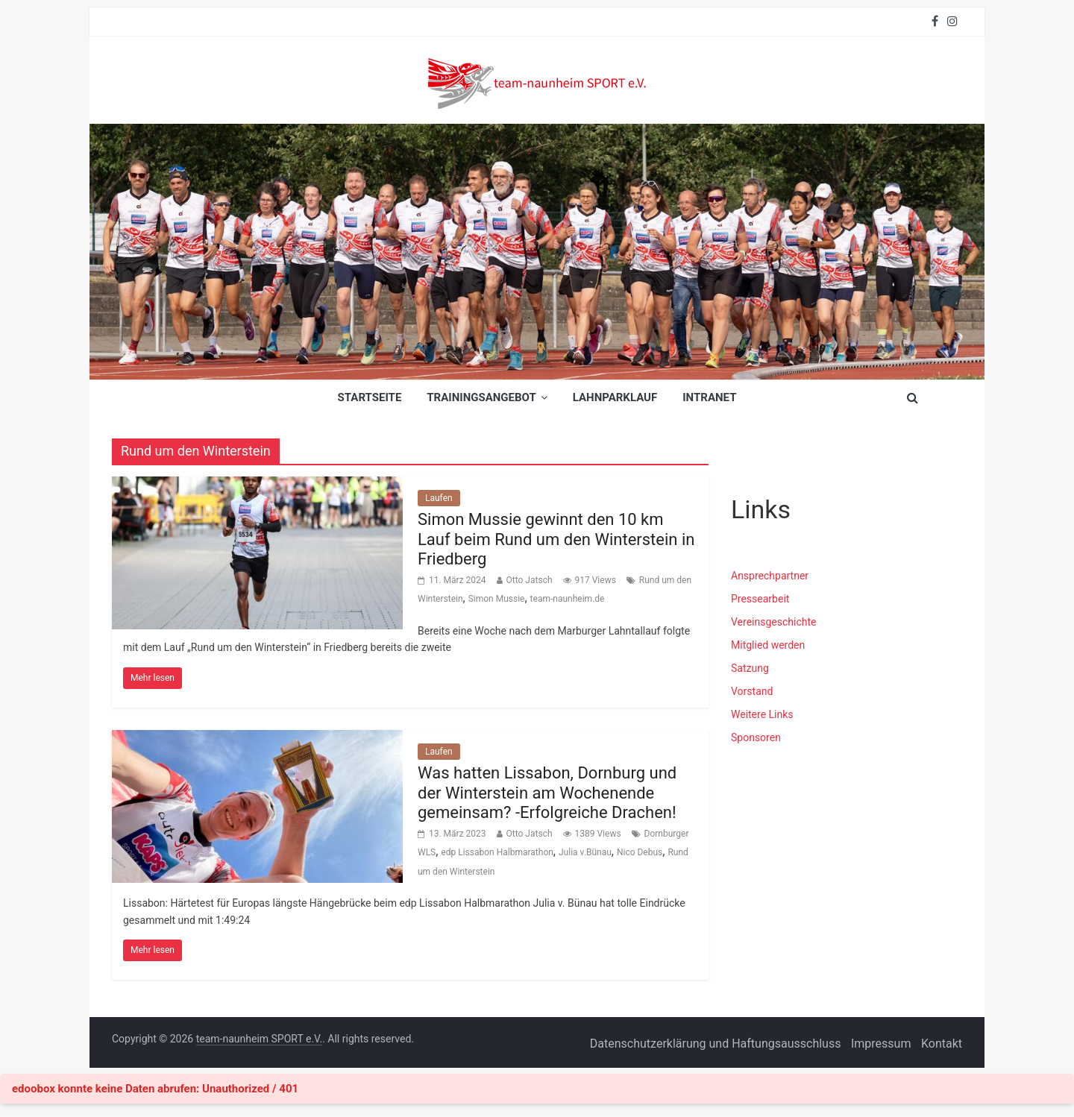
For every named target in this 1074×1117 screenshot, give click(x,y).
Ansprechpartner (769, 576)
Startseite (370, 397)
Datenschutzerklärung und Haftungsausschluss (715, 1043)
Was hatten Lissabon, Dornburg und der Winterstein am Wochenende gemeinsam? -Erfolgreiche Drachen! (547, 793)
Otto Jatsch (529, 580)
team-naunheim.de (567, 599)
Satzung (750, 668)
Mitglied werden (768, 645)
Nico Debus (639, 852)
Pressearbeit (760, 599)
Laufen (439, 498)
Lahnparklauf (615, 397)
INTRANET (709, 397)
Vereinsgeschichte (773, 622)
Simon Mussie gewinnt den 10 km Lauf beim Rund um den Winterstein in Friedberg (556, 539)
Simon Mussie (496, 599)
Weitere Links (762, 714)
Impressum (881, 1043)
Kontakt (941, 1043)
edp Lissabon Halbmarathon (497, 852)
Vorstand (752, 691)
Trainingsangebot (481, 397)
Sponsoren (756, 737)
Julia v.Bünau (585, 852)
